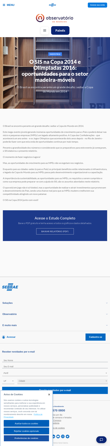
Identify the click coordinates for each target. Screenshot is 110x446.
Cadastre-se (95, 337)
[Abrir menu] (45, 30)
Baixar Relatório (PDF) (55, 231)
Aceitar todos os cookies (26, 433)
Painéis (60, 30)
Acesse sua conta (97, 5)
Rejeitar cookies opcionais (26, 440)
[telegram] (67, 436)
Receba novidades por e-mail (55, 390)
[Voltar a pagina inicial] (55, 5)
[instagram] (63, 436)
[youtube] (58, 436)
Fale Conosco (55, 420)
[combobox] (55, 373)
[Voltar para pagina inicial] (55, 287)
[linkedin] (53, 436)
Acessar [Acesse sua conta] (11, 337)
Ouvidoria (55, 423)
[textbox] (56, 373)
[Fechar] (49, 404)
